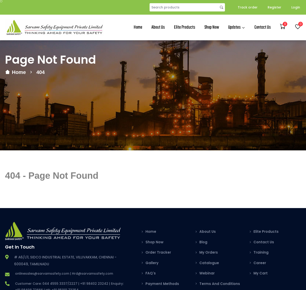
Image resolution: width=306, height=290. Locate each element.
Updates (234, 27)
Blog (203, 242)
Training (261, 252)
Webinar (207, 273)
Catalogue (209, 262)
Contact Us (262, 27)
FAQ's (150, 273)
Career (259, 262)
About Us (158, 27)
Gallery (151, 262)
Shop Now (211, 27)
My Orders (208, 252)
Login (295, 7)
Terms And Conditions (219, 283)
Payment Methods (162, 283)
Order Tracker (158, 252)
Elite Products (184, 27)
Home (138, 27)
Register (274, 7)
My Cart (260, 273)
